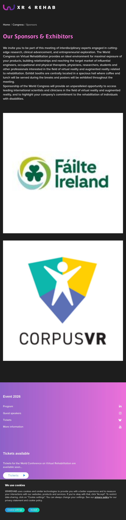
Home (6, 24)
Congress (18, 24)
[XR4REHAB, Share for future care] (29, 7)
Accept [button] (33, 510)
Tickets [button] (13, 475)
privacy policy (102, 497)
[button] (120, 406)
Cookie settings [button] (15, 510)
